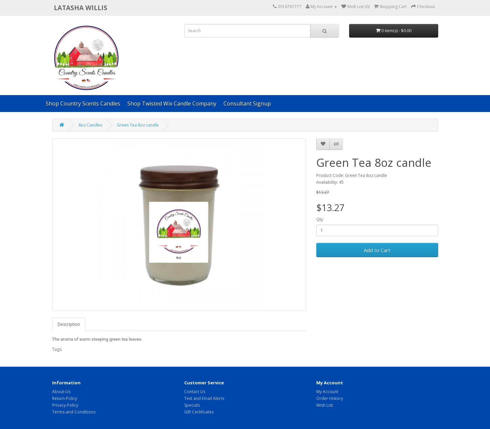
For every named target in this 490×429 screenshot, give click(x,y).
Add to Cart (377, 250)
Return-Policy (64, 398)
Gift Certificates (199, 412)
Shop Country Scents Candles (83, 103)
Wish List (324, 405)
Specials (192, 405)
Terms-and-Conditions (73, 412)
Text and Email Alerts (204, 398)
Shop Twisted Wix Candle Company (171, 103)
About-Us (61, 391)
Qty (319, 219)
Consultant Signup (247, 103)
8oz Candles (90, 125)
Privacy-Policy (65, 405)
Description (69, 324)
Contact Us (194, 391)
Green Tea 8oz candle (138, 125)
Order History (329, 398)
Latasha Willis (80, 7)
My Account (327, 391)
